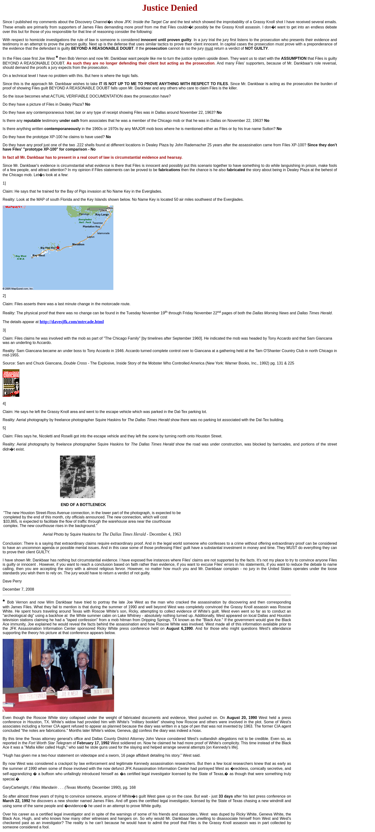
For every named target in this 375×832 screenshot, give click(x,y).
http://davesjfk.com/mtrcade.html (72, 321)
